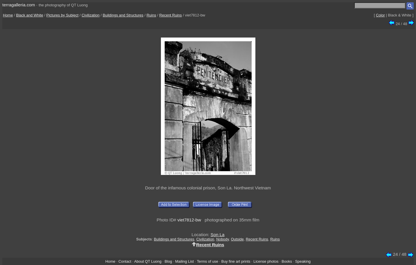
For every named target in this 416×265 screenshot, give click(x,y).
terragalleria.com (18, 4)
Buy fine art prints (235, 261)
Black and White (29, 15)
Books (287, 261)
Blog (168, 261)
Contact (124, 261)
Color (380, 15)
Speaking (303, 261)
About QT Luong (147, 261)
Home (8, 15)
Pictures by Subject (62, 15)
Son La (217, 234)
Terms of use (207, 261)
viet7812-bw (189, 219)
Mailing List (184, 261)
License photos (265, 261)
